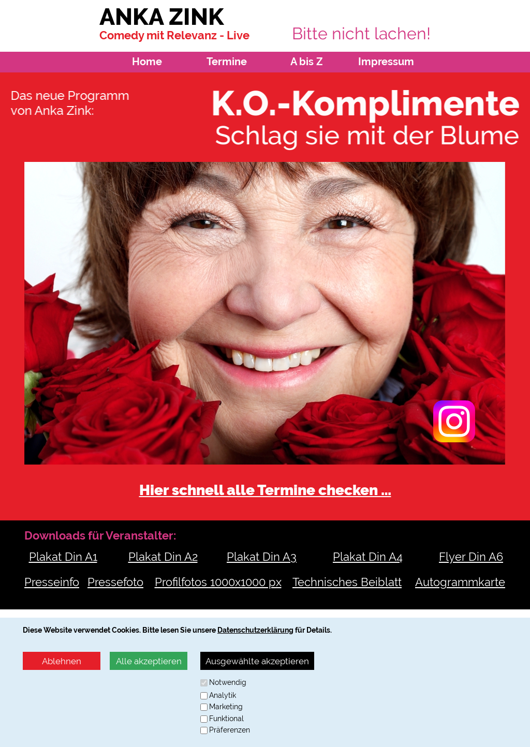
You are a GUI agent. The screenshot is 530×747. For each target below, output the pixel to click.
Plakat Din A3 (262, 556)
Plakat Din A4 (368, 556)
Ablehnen (61, 661)
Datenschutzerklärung (255, 630)
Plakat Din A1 (63, 556)
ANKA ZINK (161, 17)
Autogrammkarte (460, 582)
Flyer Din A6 (471, 556)
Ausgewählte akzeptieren (257, 661)
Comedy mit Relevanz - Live (174, 35)
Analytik (222, 695)
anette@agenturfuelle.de (98, 702)
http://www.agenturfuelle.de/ (81, 713)
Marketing (226, 707)
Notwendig (227, 682)
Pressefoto (115, 582)
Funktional (226, 718)
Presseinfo (51, 582)
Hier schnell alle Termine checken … (265, 490)
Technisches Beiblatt (347, 582)
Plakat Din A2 (163, 556)
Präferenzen (229, 730)
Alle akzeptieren (149, 661)
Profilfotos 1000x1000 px (218, 582)
